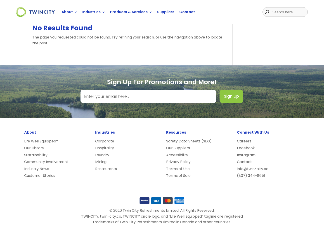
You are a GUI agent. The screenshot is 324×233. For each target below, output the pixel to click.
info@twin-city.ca (252, 168)
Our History (34, 148)
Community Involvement (46, 161)
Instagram (246, 155)
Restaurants (106, 168)
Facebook (246, 148)
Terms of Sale (178, 175)
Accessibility (177, 155)
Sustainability (35, 155)
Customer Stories (39, 175)
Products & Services (129, 11)
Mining (100, 161)
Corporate (104, 141)
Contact (187, 11)
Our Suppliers (178, 148)
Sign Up (231, 96)
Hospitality (104, 148)
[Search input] (289, 12)
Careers (244, 141)
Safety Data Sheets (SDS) (189, 141)
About (67, 11)
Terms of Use (178, 168)
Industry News (36, 168)
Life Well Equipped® (41, 141)
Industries (91, 11)
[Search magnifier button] (266, 12)
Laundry (102, 155)
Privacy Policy (178, 161)
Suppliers (165, 11)
